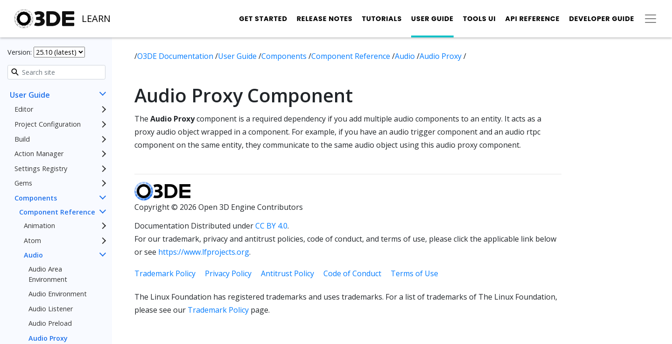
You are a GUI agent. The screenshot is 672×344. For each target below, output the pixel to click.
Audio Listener (50, 308)
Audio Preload (50, 323)
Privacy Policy (228, 273)
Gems (23, 183)
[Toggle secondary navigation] (651, 19)
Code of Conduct (352, 273)
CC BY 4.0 (271, 226)
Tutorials (382, 18)
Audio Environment (57, 293)
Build (22, 139)
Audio (33, 255)
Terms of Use (414, 273)
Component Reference (57, 212)
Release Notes (325, 18)
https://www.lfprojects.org (203, 252)
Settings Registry (40, 168)
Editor (23, 109)
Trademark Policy (165, 273)
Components (35, 198)
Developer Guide (601, 18)
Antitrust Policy (287, 273)
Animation (39, 225)
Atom (32, 240)
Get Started (263, 18)
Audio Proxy (441, 56)
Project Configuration (47, 124)
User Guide (432, 18)
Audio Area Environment (47, 274)
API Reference (532, 18)
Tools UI (479, 18)
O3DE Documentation (176, 56)
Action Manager (38, 153)
